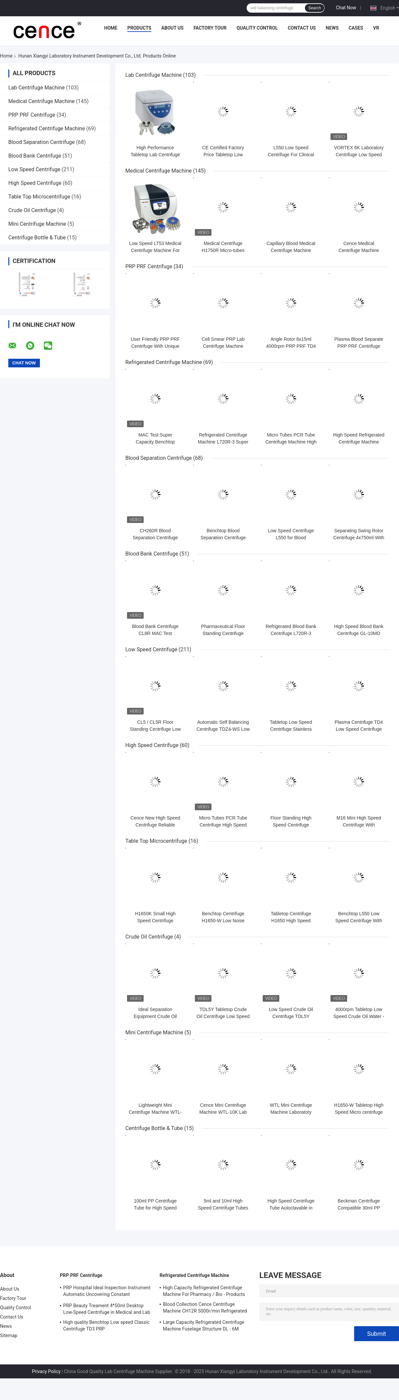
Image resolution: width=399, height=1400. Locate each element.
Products (139, 28)
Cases (355, 28)
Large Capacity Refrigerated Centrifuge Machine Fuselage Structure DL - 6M (203, 1326)
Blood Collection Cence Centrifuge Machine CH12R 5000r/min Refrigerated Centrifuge (205, 1309)
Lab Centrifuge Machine (36, 87)
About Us (172, 28)
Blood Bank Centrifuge (34, 156)
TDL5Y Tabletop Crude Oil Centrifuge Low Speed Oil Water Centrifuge (223, 1016)
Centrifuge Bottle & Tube (37, 237)
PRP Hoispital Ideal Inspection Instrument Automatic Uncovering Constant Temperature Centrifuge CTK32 (107, 1292)
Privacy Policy (46, 1371)
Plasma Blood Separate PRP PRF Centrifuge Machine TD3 (358, 346)
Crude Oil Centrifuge (32, 210)
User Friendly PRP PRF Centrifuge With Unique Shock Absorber (155, 346)
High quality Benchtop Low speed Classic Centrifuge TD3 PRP (106, 1326)
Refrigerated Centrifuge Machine (46, 128)
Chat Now (346, 7)
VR (376, 28)
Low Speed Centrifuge (34, 169)
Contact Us (302, 28)
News (332, 28)
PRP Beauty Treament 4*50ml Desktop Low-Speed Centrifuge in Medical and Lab (106, 1309)
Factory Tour (210, 28)
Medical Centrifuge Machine (41, 101)
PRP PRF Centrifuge (31, 115)
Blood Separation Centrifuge (41, 142)
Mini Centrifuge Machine (37, 224)
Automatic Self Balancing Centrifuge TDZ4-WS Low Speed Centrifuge (223, 729)
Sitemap (8, 1335)
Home (110, 28)
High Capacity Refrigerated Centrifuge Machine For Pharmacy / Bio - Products (204, 1291)
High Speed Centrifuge (35, 183)
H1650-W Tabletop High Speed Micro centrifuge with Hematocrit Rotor (358, 1112)
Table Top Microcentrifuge (39, 196)
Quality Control (257, 28)
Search (314, 8)
